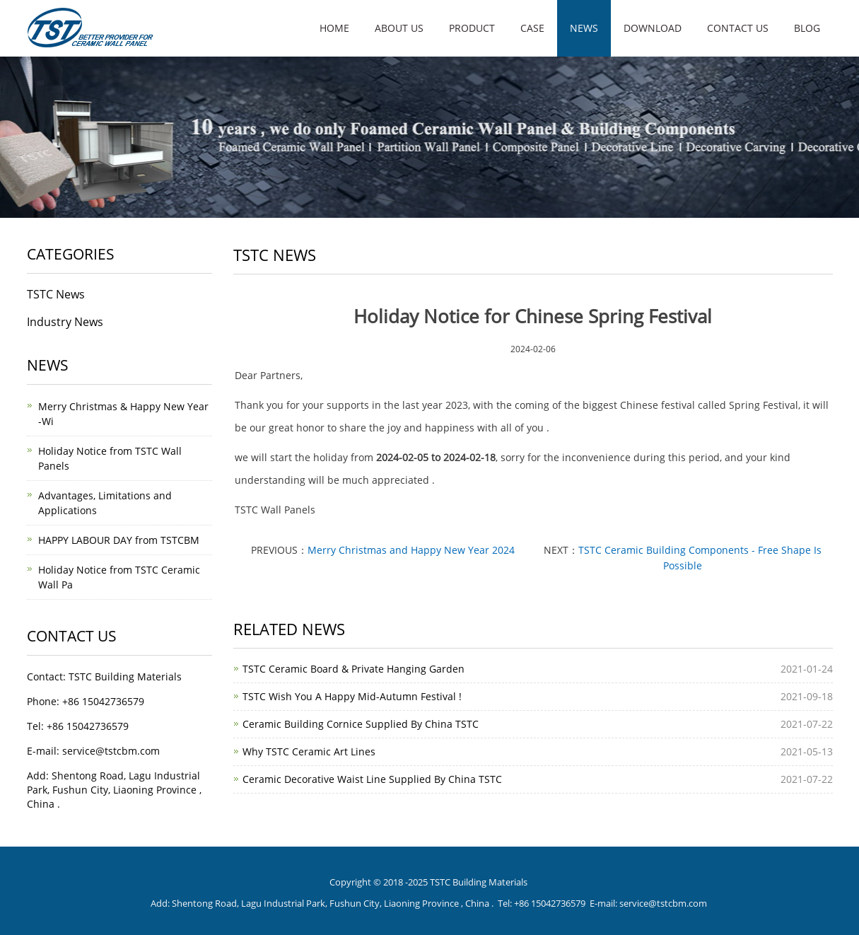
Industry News (65, 322)
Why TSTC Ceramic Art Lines (308, 751)
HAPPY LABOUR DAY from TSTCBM (118, 540)
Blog (807, 28)
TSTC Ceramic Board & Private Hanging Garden (353, 668)
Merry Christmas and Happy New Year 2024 (411, 550)
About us (399, 28)
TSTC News (56, 294)
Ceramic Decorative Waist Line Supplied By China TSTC (372, 779)
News (584, 28)
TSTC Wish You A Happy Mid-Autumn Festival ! (352, 696)
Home (334, 28)
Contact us (738, 28)
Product (472, 28)
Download (653, 28)
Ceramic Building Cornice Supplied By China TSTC (360, 724)
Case (532, 28)
